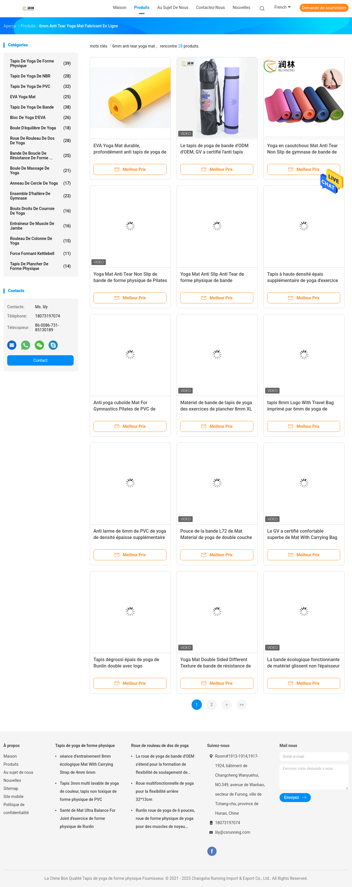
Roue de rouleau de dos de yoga (40, 140)
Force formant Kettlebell (40, 253)
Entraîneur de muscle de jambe (40, 225)
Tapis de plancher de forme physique (40, 266)
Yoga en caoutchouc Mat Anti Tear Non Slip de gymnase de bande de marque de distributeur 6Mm (302, 152)
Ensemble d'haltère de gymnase (40, 196)
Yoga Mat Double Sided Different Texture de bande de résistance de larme (215, 666)
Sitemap (10, 788)
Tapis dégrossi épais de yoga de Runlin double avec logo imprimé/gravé (126, 666)
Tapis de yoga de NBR (40, 76)
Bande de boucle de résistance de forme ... (40, 155)
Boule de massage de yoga (40, 170)
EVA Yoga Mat (40, 97)
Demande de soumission (324, 7)
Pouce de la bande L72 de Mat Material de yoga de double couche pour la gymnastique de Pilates (216, 537)
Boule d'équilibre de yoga (40, 128)
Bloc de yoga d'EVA (40, 117)
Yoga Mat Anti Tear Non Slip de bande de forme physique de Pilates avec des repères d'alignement (130, 280)
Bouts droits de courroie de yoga (40, 210)
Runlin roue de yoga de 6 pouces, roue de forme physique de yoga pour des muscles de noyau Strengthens (165, 819)
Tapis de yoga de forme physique (40, 63)
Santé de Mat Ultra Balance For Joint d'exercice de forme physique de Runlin (87, 818)
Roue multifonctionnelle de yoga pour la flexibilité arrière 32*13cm (165, 791)
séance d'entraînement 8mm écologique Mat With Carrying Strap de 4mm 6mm (86, 764)
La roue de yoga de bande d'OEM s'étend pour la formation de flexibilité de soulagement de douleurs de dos (165, 765)
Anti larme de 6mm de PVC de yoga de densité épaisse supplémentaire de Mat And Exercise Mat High (129, 537)
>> (242, 704)
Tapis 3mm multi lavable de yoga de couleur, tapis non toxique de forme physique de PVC (89, 791)
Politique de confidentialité (16, 808)
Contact (40, 360)
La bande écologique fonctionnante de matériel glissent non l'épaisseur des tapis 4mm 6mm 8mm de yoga (303, 666)
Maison (10, 756)
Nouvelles (12, 780)
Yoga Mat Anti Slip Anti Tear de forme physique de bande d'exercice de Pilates (212, 280)
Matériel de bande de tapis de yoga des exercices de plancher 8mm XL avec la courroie (216, 409)
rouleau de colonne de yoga (40, 240)
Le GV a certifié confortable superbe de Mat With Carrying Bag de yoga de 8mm (302, 537)
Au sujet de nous (18, 772)
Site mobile (13, 796)
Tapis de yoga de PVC (40, 86)
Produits (10, 764)
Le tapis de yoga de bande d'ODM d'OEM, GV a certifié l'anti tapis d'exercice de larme (214, 152)
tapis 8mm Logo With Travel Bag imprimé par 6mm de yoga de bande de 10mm (300, 409)
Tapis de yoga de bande (40, 107)
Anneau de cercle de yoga (40, 183)
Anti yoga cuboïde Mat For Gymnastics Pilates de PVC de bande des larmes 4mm (124, 409)
